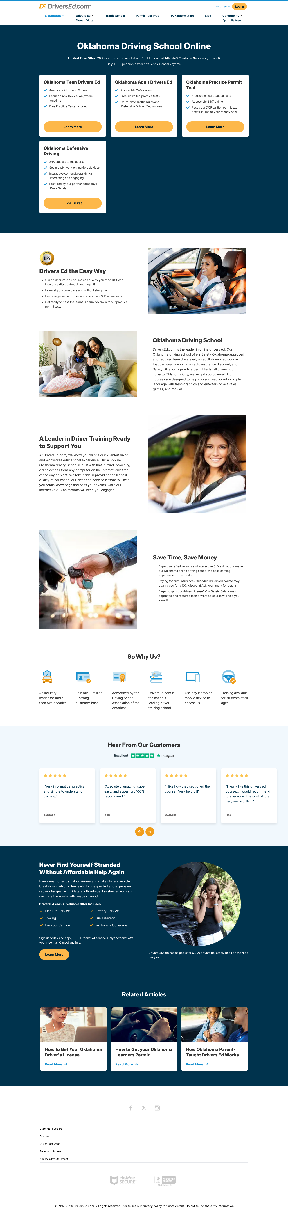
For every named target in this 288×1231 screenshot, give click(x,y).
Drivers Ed (85, 15)
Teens (79, 20)
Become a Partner (50, 1151)
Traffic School (115, 15)
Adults (89, 20)
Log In (239, 6)
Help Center (223, 6)
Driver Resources (50, 1143)
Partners (236, 20)
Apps (225, 20)
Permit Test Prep (147, 15)
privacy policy (152, 1206)
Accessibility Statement (54, 1158)
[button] (139, 831)
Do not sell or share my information (210, 1206)
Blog (208, 15)
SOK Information (182, 15)
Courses (44, 1136)
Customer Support (51, 1128)
